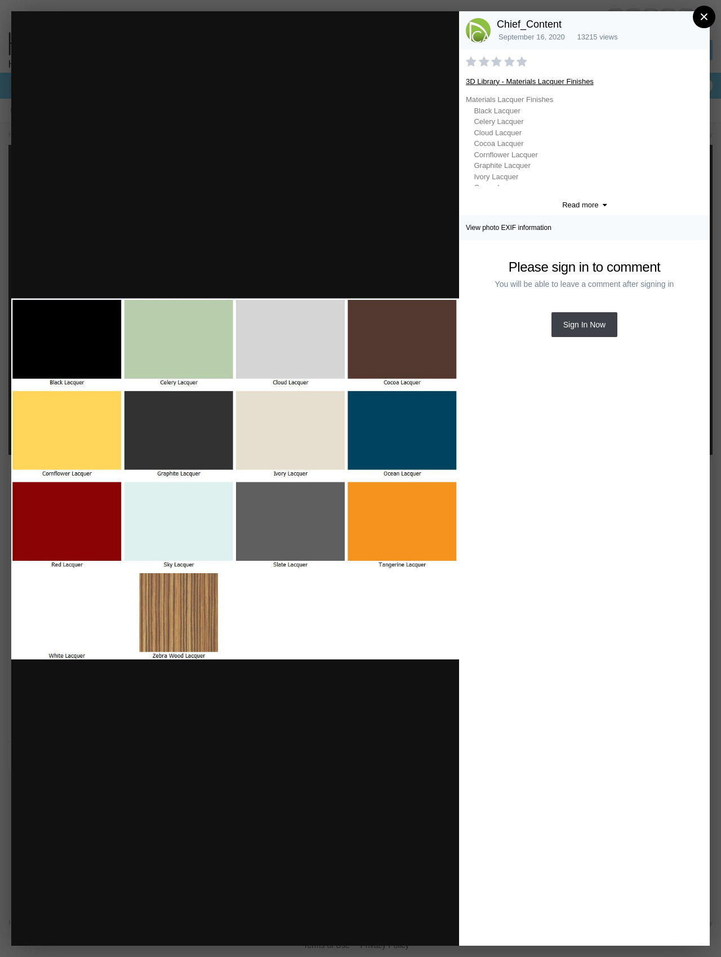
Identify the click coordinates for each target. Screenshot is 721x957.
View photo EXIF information (508, 228)
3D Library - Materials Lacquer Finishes (530, 81)
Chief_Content (529, 24)
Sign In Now (584, 324)
